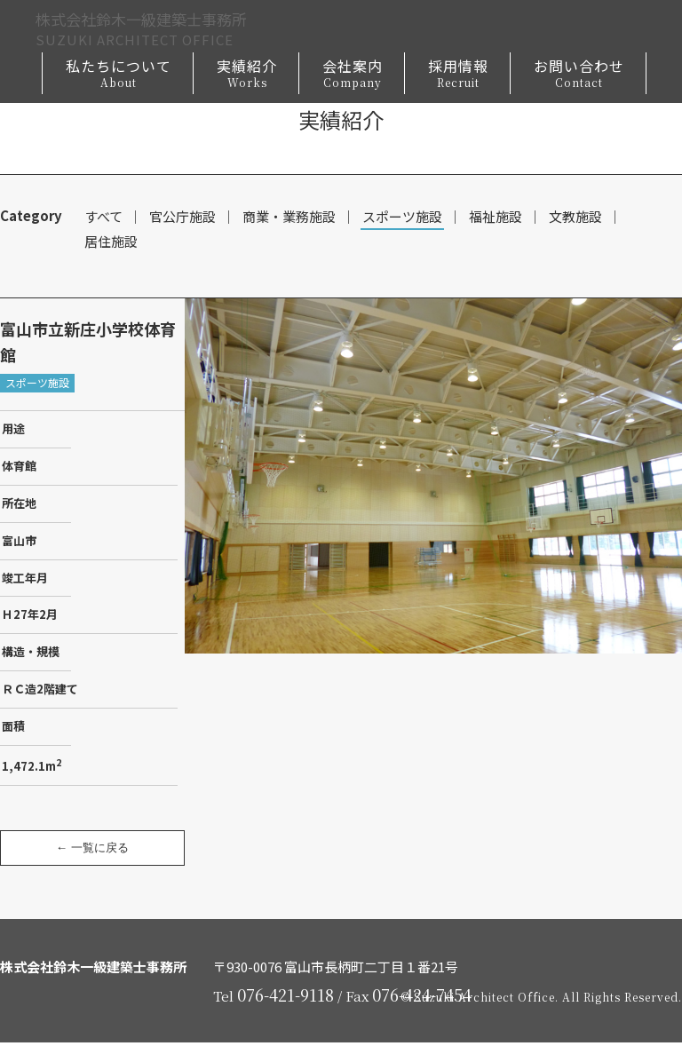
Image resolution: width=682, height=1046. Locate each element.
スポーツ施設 (402, 217)
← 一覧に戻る (92, 851)
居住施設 (111, 243)
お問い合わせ (578, 76)
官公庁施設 (182, 217)
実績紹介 (246, 76)
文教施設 (575, 217)
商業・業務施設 (289, 217)
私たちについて (118, 76)
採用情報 (457, 76)
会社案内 (352, 76)
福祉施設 (495, 217)
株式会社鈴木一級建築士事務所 (160, 30)
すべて (103, 217)
